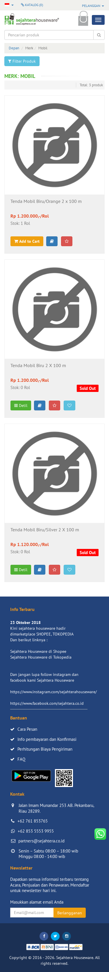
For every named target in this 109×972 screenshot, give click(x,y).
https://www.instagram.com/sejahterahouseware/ (53, 691)
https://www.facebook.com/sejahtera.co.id (47, 703)
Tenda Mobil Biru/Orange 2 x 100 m (46, 201)
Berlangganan (69, 912)
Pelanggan (93, 5)
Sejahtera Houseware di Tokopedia (41, 657)
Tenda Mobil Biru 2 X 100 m (38, 365)
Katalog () (32, 5)
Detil (20, 405)
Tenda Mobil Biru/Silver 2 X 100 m (44, 529)
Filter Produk (22, 61)
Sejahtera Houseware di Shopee (38, 651)
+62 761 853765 (32, 821)
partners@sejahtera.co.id (41, 841)
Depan (14, 48)
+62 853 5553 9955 (36, 831)
